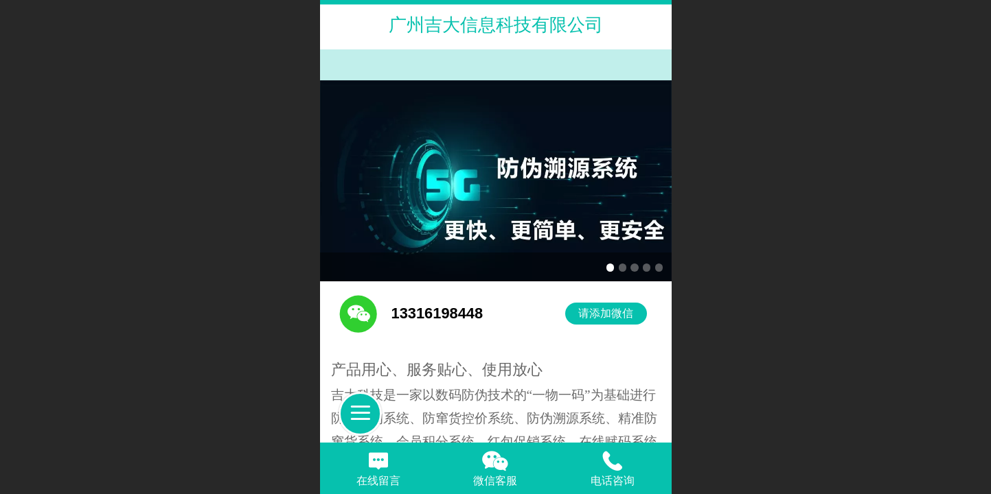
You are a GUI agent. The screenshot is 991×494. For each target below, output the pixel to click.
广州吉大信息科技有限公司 (496, 24)
